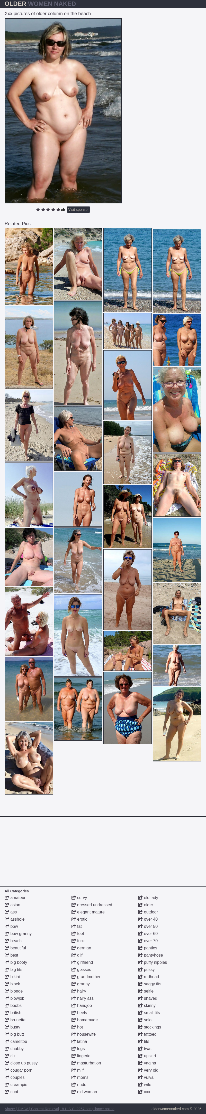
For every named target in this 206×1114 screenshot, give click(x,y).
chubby (14, 1048)
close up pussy (21, 1063)
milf (77, 1070)
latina (79, 1041)
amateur (15, 897)
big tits (13, 969)
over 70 (148, 941)
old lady (148, 897)
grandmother (86, 977)
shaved (147, 998)
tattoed (147, 1034)
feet (77, 933)
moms (79, 1077)
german (81, 948)
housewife (83, 1034)
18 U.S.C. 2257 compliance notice (87, 1109)
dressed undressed (91, 905)
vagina (147, 1063)
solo (144, 1020)
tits (143, 1041)
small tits (149, 1013)
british (13, 1013)
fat (76, 926)
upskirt (147, 1056)
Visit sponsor (78, 209)
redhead (148, 977)
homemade (84, 1020)
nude (78, 1084)
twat (144, 1048)
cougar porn (18, 1070)
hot (77, 1027)
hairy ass (82, 998)
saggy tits (149, 984)
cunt (11, 1092)
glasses (81, 969)
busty (12, 1027)
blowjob (14, 998)
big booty (16, 962)
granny (80, 984)
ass (11, 912)
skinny (147, 1005)
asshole (15, 919)
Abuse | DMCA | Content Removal (32, 1109)
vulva (146, 1077)
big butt (14, 1034)
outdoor (148, 912)
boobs (13, 1005)
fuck (78, 941)
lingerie (81, 1056)
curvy (79, 897)
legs (78, 1048)
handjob (81, 1005)
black (12, 984)
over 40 (148, 919)
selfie (146, 991)
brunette (15, 1020)
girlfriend (82, 962)
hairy (78, 991)
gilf (77, 955)
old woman (84, 1092)
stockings (149, 1027)
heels (79, 1013)
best (11, 955)
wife (144, 1084)
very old (148, 1070)
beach (13, 941)
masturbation (86, 1063)
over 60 (148, 933)
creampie (16, 1084)
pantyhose (150, 955)
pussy (146, 969)
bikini (12, 977)
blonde (14, 991)
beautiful (15, 948)
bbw (11, 926)
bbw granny (18, 933)
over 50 (148, 926)
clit (10, 1056)
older (145, 905)
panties (147, 948)
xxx (144, 1092)
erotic (79, 919)
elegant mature (88, 912)
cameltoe (16, 1041)
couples (15, 1077)
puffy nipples (152, 962)
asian (12, 905)
